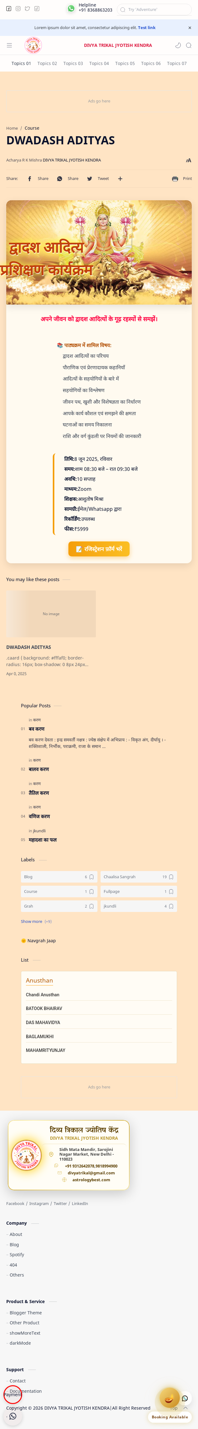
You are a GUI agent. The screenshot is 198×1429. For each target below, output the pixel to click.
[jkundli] (39, 831)
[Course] (59, 891)
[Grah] (59, 906)
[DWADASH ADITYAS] (51, 613)
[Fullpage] (139, 891)
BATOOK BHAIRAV (44, 1008)
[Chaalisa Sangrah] (139, 877)
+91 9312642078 (79, 1166)
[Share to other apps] (120, 179)
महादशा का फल (43, 840)
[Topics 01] (21, 63)
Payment (13, 1394)
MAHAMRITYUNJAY (45, 1050)
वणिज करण (39, 816)
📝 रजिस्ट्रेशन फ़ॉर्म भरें (99, 549)
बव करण (36, 729)
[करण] (37, 720)
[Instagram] (39, 1203)
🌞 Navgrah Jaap (38, 941)
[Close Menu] (190, 28)
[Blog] (59, 877)
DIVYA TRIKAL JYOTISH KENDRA (77, 1408)
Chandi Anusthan (42, 994)
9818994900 (106, 1166)
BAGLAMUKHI (40, 1036)
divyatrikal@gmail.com (91, 1173)
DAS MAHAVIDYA (43, 1022)
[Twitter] (60, 1203)
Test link (147, 27)
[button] (8, 8)
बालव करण (39, 769)
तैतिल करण (39, 793)
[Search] (188, 45)
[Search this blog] (154, 10)
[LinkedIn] (80, 1203)
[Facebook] (15, 1203)
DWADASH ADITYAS (28, 647)
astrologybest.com (91, 1180)
